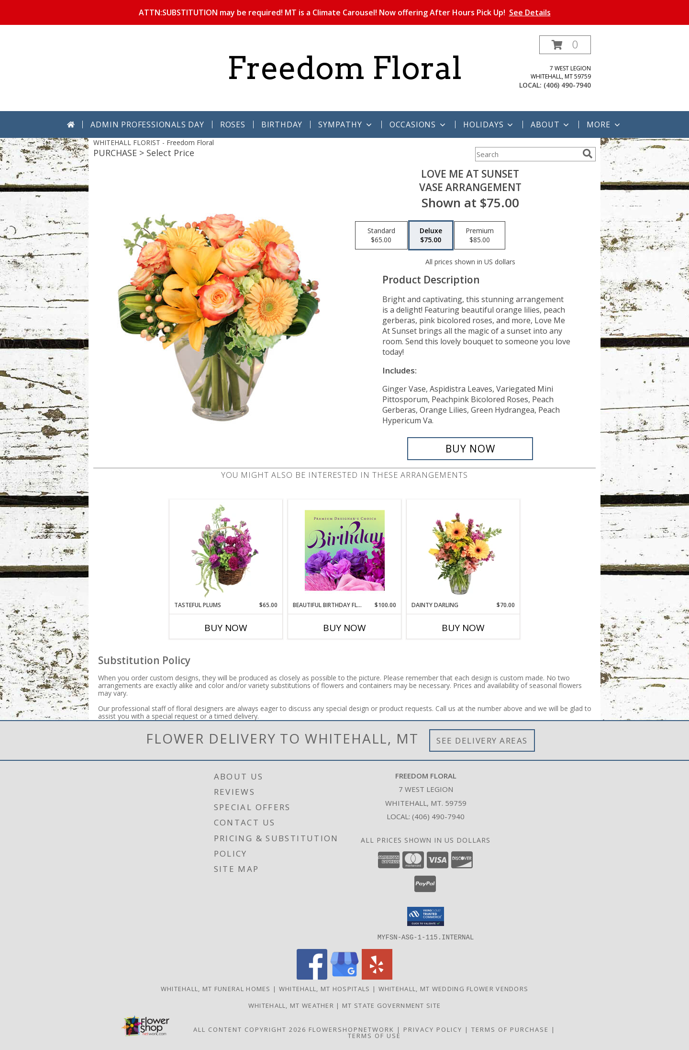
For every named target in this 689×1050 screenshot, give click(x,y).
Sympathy (345, 124)
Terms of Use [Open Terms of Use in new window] (374, 1035)
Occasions (418, 124)
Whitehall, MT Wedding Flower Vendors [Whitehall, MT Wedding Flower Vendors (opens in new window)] (453, 988)
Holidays (489, 124)
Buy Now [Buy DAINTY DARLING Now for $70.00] (463, 627)
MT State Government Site (391, 1005)
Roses (232, 124)
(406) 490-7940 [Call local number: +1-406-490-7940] (567, 85)
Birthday (281, 124)
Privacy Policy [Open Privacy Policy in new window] (432, 1029)
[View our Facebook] (312, 976)
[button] (565, 44)
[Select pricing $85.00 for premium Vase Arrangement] (480, 235)
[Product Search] (527, 154)
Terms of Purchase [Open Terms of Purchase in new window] (510, 1029)
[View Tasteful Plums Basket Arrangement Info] (226, 550)
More (604, 124)
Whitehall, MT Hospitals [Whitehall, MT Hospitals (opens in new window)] (324, 988)
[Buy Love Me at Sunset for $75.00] (470, 448)
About (551, 124)
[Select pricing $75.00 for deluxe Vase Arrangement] (431, 235)
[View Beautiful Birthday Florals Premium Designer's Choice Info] (345, 550)
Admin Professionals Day (147, 124)
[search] (587, 153)
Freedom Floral (344, 68)
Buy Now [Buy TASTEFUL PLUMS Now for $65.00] (225, 627)
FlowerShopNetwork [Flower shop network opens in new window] (351, 1029)
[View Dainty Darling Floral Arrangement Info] (463, 550)
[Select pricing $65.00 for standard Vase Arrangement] (381, 235)
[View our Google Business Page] (344, 976)
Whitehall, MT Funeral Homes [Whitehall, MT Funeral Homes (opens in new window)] (216, 988)
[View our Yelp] (377, 976)
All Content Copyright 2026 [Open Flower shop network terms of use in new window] (249, 1029)
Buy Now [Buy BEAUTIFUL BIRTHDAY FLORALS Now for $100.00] (344, 627)
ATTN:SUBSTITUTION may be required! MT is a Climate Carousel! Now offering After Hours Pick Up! (345, 12)
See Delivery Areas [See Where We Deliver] (482, 740)
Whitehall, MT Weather (291, 1005)
